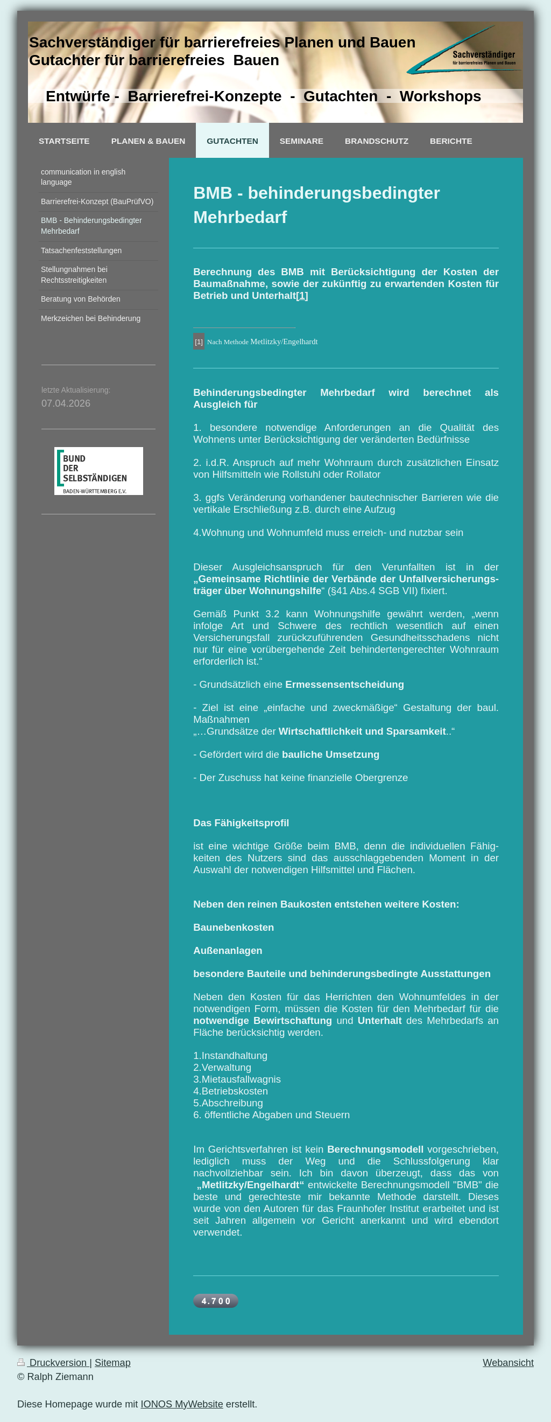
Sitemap (113, 1362)
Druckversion (53, 1362)
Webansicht (508, 1362)
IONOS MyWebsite (181, 1404)
